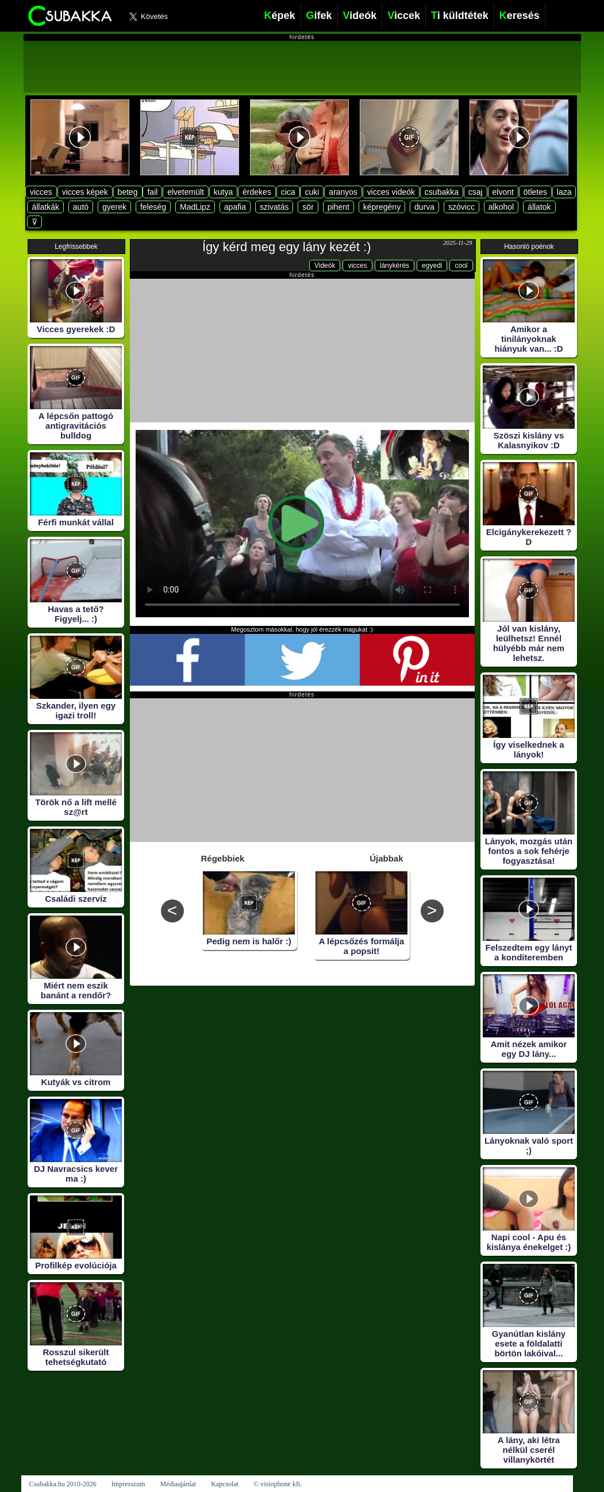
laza (564, 192)
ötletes (535, 192)
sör (307, 207)
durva (424, 207)
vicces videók (391, 192)
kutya (223, 192)
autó (81, 207)
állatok (539, 207)
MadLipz (195, 207)
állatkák (45, 207)
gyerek (114, 207)
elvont (503, 192)
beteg (128, 192)
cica (288, 192)
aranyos (343, 192)
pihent (338, 207)
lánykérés (394, 266)
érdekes (257, 192)
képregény (382, 207)
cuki (312, 192)
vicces (41, 192)
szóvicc (461, 207)
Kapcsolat (224, 1484)
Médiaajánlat (178, 1484)
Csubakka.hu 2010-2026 (63, 1484)
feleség (153, 207)
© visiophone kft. (277, 1484)
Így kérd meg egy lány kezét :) (286, 247)
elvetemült (185, 192)
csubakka (442, 192)
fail (152, 192)
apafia (235, 207)
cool (461, 266)
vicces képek (85, 192)
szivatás (274, 207)
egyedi (432, 266)
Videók (324, 266)
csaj (475, 192)
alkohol (501, 207)
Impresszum (128, 1484)
